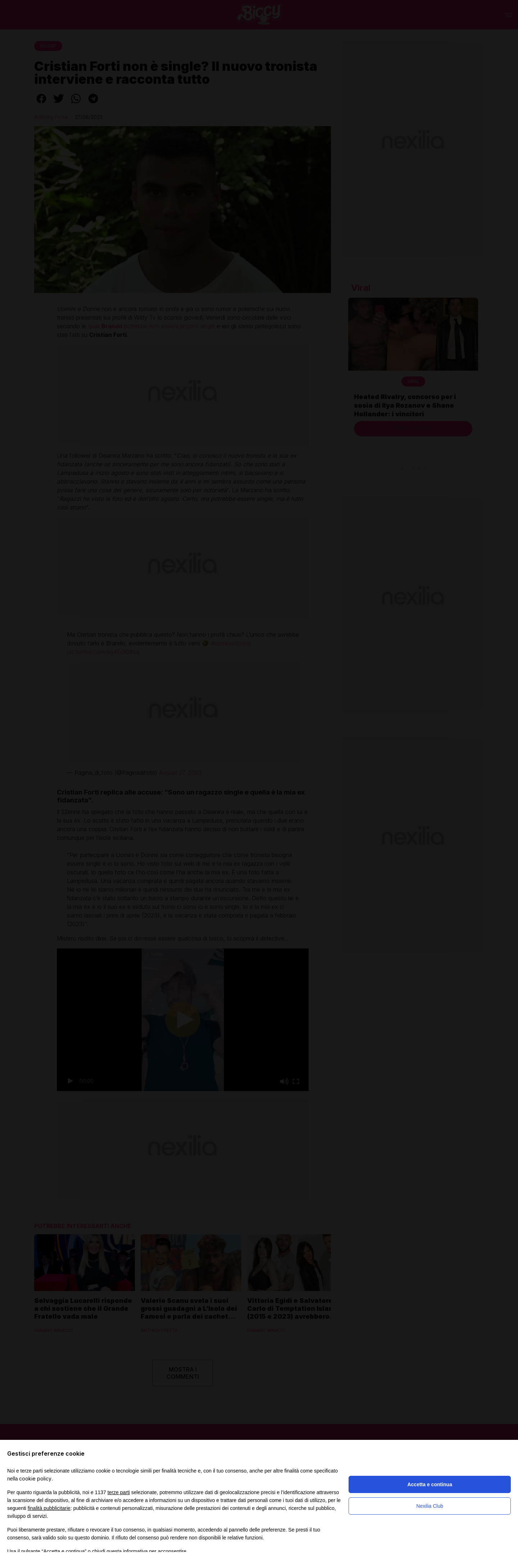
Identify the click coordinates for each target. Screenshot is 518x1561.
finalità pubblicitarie (49, 1508)
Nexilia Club (429, 1506)
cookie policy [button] (35, 1478)
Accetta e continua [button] (429, 1484)
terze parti (119, 1492)
